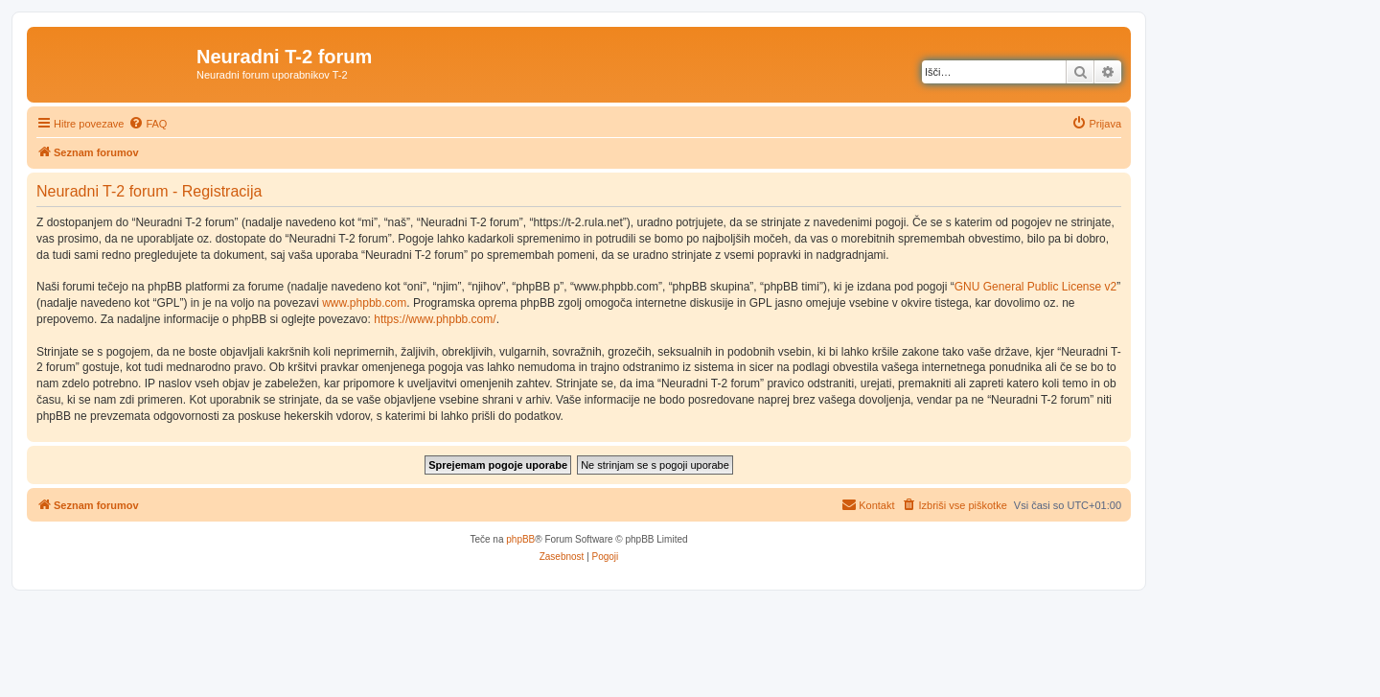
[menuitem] (147, 123)
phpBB (520, 539)
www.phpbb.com (364, 303)
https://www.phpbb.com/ (434, 319)
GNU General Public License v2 (1035, 286)
